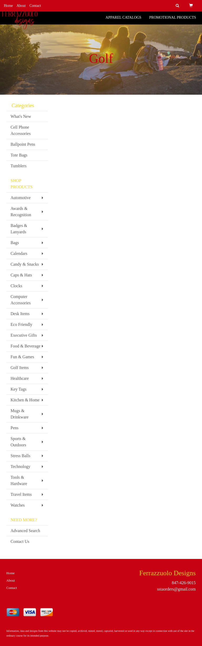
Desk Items (20, 313)
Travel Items (21, 494)
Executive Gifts (24, 335)
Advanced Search (25, 530)
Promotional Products (172, 21)
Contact (35, 6)
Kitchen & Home (25, 400)
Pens (14, 428)
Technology (20, 466)
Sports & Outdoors (18, 441)
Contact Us (20, 541)
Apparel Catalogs (123, 21)
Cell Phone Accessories (21, 130)
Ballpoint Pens (23, 144)
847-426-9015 (184, 583)
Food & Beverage (26, 346)
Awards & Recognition (21, 211)
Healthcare (20, 378)
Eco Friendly (21, 324)
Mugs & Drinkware (19, 413)
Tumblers (19, 166)
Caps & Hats (21, 275)
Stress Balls (20, 455)
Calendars (19, 253)
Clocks (16, 286)
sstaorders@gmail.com (176, 589)
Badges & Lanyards (19, 228)
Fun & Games (22, 357)
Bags (15, 242)
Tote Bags (19, 155)
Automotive (21, 197)
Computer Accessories (21, 299)
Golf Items (20, 367)
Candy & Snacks (25, 264)
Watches (18, 505)
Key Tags (18, 389)
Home (8, 6)
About (21, 6)
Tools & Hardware (19, 480)
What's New (21, 116)
